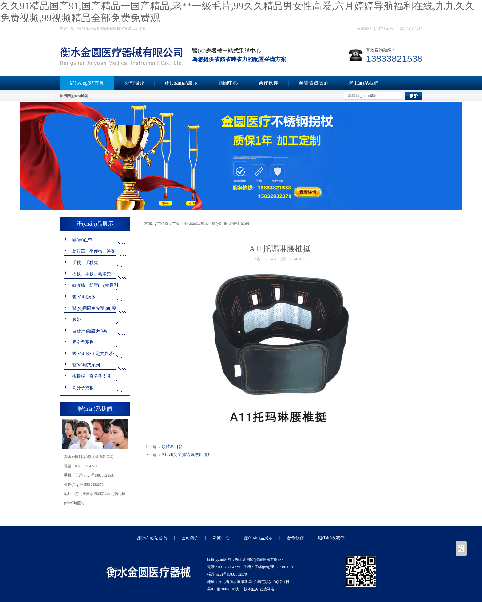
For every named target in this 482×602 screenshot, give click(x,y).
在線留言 (385, 28)
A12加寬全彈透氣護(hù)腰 (185, 454)
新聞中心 (228, 82)
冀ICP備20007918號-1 (224, 589)
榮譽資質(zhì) (313, 82)
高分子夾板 (83, 388)
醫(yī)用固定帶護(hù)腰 (94, 308)
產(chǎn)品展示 (181, 82)
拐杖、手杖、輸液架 (91, 274)
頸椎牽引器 (172, 446)
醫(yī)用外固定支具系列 (94, 353)
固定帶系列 (83, 342)
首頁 (176, 223)
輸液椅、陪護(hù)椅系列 (95, 285)
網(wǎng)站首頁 (87, 82)
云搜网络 (266, 589)
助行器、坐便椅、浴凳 (93, 251)
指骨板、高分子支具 (91, 376)
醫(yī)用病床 (84, 297)
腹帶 (76, 319)
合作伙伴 (268, 82)
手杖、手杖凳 (85, 262)
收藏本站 (364, 28)
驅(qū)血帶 (82, 240)
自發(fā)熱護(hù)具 (89, 331)
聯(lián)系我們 (411, 28)
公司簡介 (134, 82)
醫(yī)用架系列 (86, 365)
